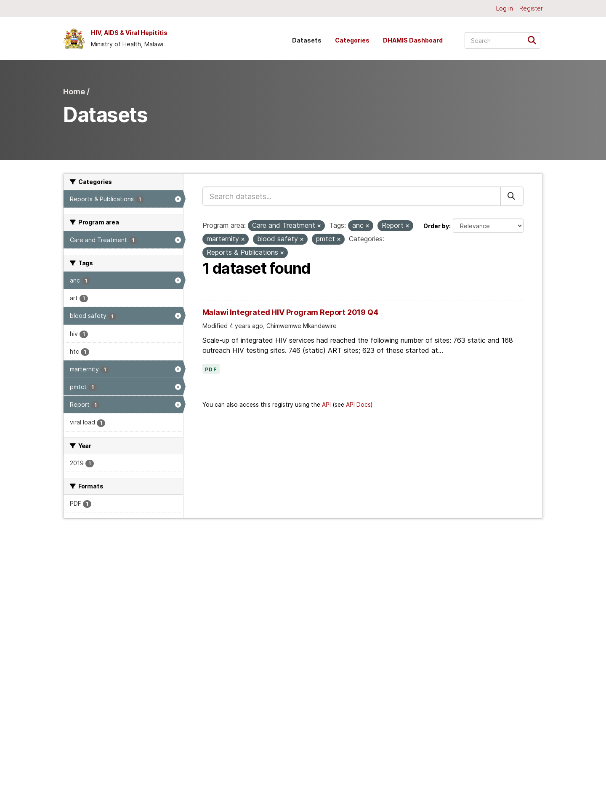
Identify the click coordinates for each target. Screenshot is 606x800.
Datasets (307, 40)
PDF (211, 369)
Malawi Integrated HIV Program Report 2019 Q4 (290, 312)
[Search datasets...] (502, 40)
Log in (504, 8)
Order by (436, 225)
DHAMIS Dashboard (413, 40)
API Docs (358, 404)
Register (531, 8)
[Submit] (534, 39)
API (326, 404)
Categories (352, 40)
